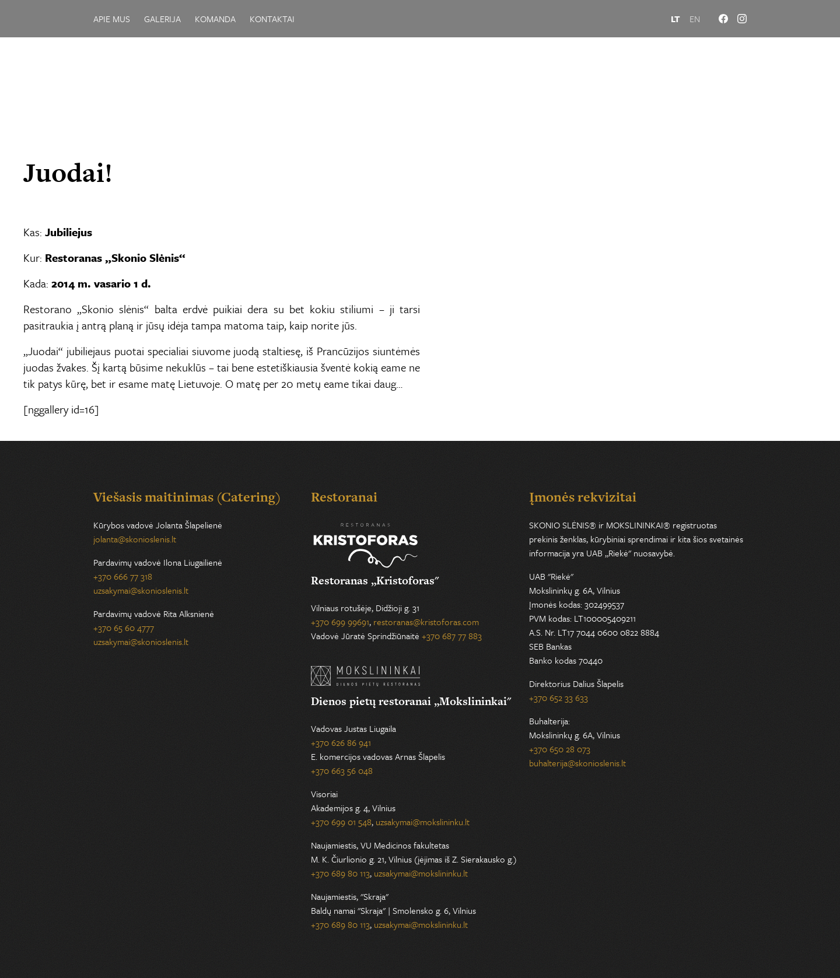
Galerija (162, 18)
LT (675, 18)
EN (695, 18)
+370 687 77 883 (452, 635)
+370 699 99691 (340, 621)
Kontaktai (272, 18)
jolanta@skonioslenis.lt (134, 538)
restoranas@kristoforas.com (426, 621)
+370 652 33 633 (558, 697)
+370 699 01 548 (341, 821)
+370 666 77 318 (122, 576)
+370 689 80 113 (340, 873)
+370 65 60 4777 (123, 627)
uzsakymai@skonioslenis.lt (140, 590)
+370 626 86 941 (341, 742)
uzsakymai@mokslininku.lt (423, 821)
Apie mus (111, 18)
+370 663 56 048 (342, 770)
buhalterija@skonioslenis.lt (577, 762)
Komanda (215, 18)
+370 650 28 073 (559, 748)
